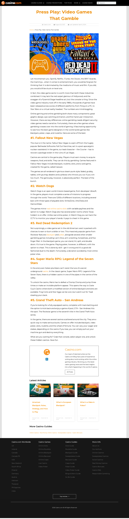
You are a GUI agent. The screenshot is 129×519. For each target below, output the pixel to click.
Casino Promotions (54, 3)
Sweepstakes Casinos (64, 433)
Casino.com (73, 349)
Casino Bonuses (77, 433)
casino (45, 271)
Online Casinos (34, 433)
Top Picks (68, 3)
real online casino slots (57, 209)
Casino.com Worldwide (21, 442)
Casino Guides (37, 3)
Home (32, 30)
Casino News (87, 3)
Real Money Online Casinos (48, 433)
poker (61, 235)
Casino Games (44, 442)
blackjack (51, 235)
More (77, 3)
